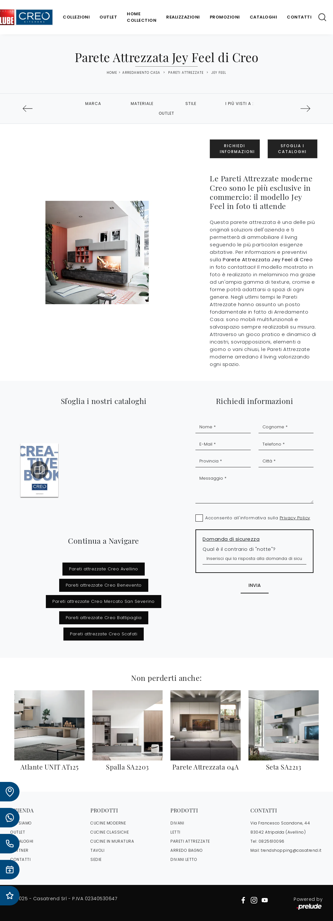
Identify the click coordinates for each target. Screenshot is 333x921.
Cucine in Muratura (112, 841)
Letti (175, 832)
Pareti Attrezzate (186, 72)
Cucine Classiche (109, 832)
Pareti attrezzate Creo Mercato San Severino (103, 601)
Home (112, 73)
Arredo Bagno (186, 850)
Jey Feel (218, 72)
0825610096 (272, 841)
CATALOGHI (21, 841)
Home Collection (141, 17)
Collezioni (76, 17)
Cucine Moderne (108, 823)
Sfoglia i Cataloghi (292, 148)
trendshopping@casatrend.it (291, 850)
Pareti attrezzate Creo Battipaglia (104, 618)
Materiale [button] (142, 103)
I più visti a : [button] (239, 103)
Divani (177, 823)
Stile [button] (190, 103)
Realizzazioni (183, 17)
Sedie (96, 859)
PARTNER (19, 850)
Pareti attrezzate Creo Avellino (103, 569)
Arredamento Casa (141, 72)
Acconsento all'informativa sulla (257, 518)
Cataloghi (263, 17)
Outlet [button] (166, 113)
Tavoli (97, 850)
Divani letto (183, 859)
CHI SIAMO (21, 823)
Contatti (299, 17)
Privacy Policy (295, 518)
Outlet (108, 17)
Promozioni (225, 17)
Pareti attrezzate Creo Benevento (104, 585)
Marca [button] (93, 103)
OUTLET (17, 832)
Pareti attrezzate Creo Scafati (103, 634)
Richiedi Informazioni (237, 148)
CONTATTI (20, 859)
